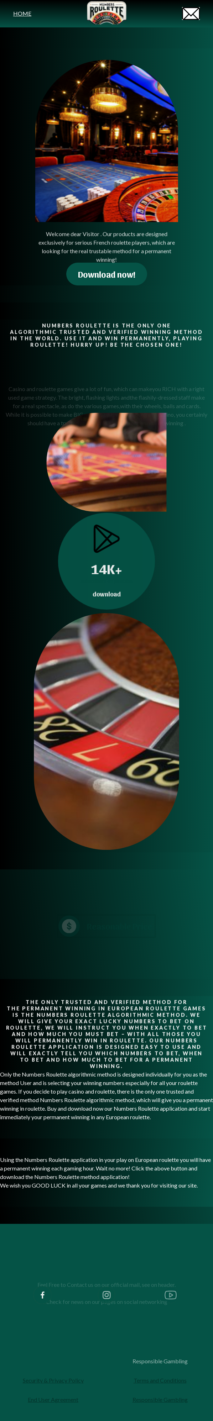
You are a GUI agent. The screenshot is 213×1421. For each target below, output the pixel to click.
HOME (22, 13)
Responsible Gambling (160, 1361)
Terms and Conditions (160, 1380)
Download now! (106, 274)
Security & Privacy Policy (53, 1380)
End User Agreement (53, 1399)
